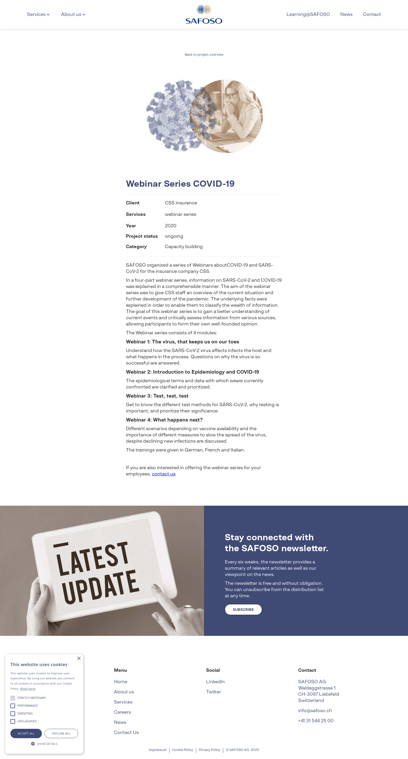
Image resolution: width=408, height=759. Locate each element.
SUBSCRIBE (243, 609)
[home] (204, 14)
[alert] (44, 704)
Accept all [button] (26, 733)
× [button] (79, 659)
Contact (372, 14)
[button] (39, 14)
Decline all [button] (61, 733)
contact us (163, 473)
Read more (28, 689)
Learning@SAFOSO (308, 14)
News (346, 14)
